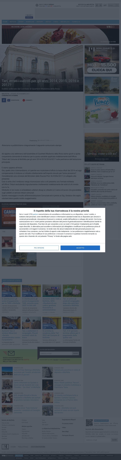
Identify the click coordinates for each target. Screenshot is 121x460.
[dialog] (60, 230)
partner (35, 214)
